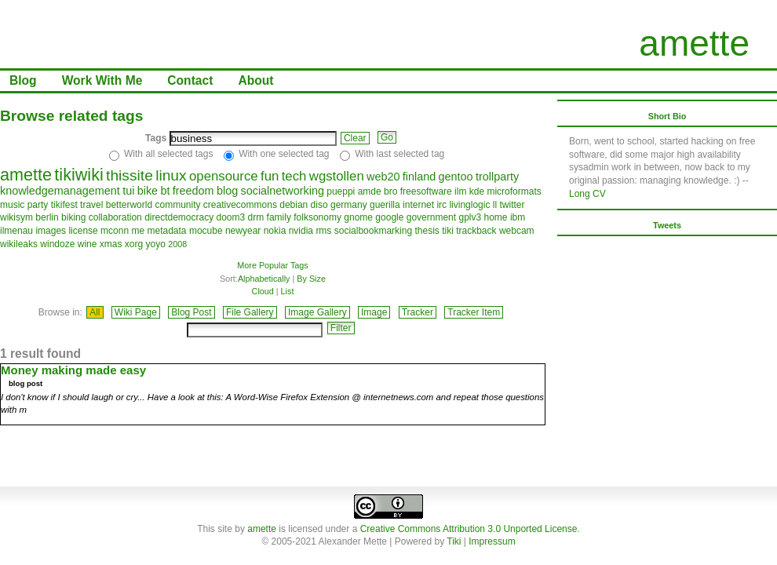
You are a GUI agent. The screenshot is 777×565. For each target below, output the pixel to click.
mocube (206, 230)
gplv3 (469, 217)
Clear (355, 138)
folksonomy (317, 217)
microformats (514, 191)
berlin (46, 217)
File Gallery (250, 312)
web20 (383, 176)
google (389, 217)
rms (323, 230)
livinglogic (469, 204)
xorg (134, 244)
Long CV (587, 193)
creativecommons (240, 204)
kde (476, 191)
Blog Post (191, 312)
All (94, 312)
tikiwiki (78, 174)
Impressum (492, 541)
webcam (516, 230)
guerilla (385, 204)
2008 (177, 244)
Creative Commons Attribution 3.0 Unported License (469, 528)
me (137, 230)
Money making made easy (73, 370)
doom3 (231, 217)
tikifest (64, 204)
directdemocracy (178, 217)
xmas (111, 244)
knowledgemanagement (60, 190)
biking (73, 217)
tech (294, 176)
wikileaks (19, 244)
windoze (57, 244)
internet (418, 204)
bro (390, 191)
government (431, 217)
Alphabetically (264, 278)
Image (374, 312)
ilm (460, 191)
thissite (129, 175)
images (50, 230)
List (287, 291)
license (82, 230)
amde (369, 191)
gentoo (456, 176)
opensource (223, 176)
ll (495, 204)
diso (319, 204)
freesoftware (426, 191)
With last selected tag (399, 153)
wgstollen (336, 176)
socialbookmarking (373, 230)
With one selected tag (284, 153)
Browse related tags (71, 116)
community (177, 204)
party (38, 204)
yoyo (155, 244)
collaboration (115, 217)
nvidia (301, 230)
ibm (517, 217)
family (279, 217)
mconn (114, 230)
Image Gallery (317, 312)
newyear (243, 230)
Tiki (454, 541)
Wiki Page (136, 312)
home (496, 217)
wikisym (16, 217)
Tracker (417, 312)
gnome (358, 217)
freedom (193, 190)
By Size (311, 278)
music (12, 204)
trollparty (497, 176)
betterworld (129, 204)
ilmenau (16, 230)
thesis (426, 230)
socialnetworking (282, 190)
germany (348, 204)
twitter (512, 204)
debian (293, 204)
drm (256, 217)
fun (270, 176)
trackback (476, 230)
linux (170, 175)
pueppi (340, 191)
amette (694, 43)
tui (128, 190)
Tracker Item (473, 312)
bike (147, 190)
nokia (275, 230)
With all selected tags (168, 153)
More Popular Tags (272, 265)
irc (441, 204)
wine (87, 244)
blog (227, 190)
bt (165, 190)
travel (91, 204)
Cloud (263, 291)
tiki (448, 230)
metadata (167, 230)
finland (419, 176)
